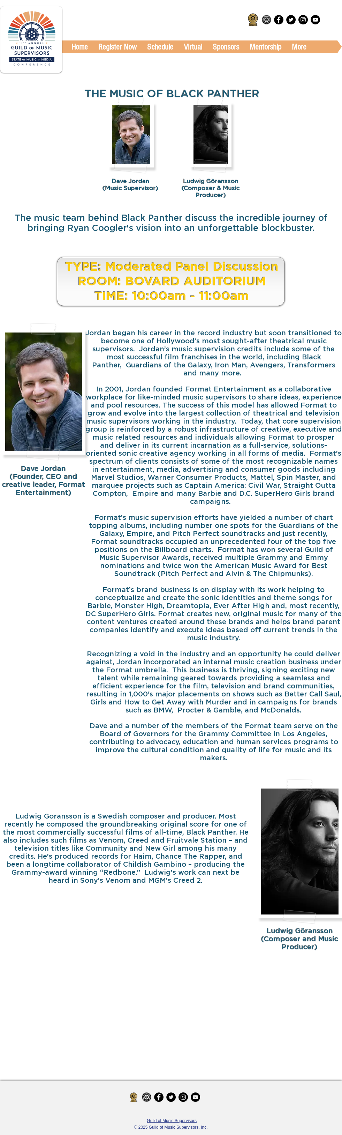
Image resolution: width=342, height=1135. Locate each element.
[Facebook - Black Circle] (278, 19)
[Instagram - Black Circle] (303, 19)
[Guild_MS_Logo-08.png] (266, 19)
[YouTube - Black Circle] (315, 19)
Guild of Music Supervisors (172, 1120)
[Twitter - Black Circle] (291, 19)
